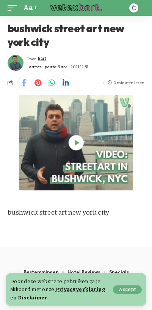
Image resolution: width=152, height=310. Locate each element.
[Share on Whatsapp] (51, 82)
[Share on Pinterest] (37, 82)
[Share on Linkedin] (66, 82)
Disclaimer (32, 298)
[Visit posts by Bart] (16, 63)
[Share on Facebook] (23, 82)
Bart (42, 58)
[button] (127, 289)
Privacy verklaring (80, 289)
